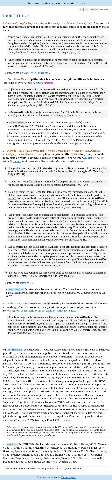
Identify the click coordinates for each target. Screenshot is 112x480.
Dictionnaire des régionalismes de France (56, 3)
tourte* (60, 221)
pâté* (38, 82)
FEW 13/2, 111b (69, 405)
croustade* (78, 221)
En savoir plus (68, 477)
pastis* (14, 259)
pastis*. (12, 198)
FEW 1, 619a (53, 420)
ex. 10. (27, 282)
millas (29, 310)
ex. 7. (44, 72)
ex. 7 (28, 72)
